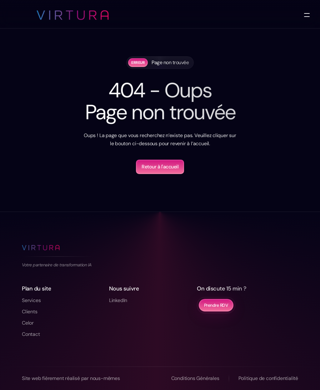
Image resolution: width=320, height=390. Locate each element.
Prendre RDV (216, 305)
